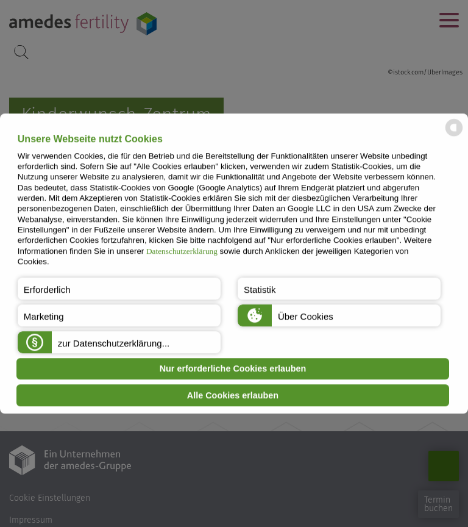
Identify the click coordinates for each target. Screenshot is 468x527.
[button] (119, 288)
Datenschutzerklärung (182, 251)
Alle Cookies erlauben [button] (232, 395)
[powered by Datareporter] (454, 135)
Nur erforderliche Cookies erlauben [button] (233, 369)
